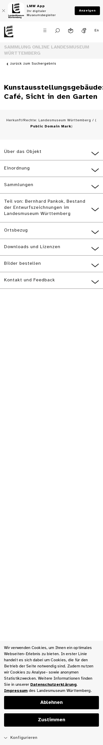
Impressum (16, 691)
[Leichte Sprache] (70, 31)
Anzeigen (87, 10)
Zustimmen (51, 720)
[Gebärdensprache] (83, 31)
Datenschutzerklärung (53, 684)
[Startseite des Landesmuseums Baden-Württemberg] (13, 34)
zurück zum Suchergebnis (33, 64)
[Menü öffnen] (45, 30)
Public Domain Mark (50, 126)
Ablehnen (51, 702)
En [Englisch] (97, 30)
